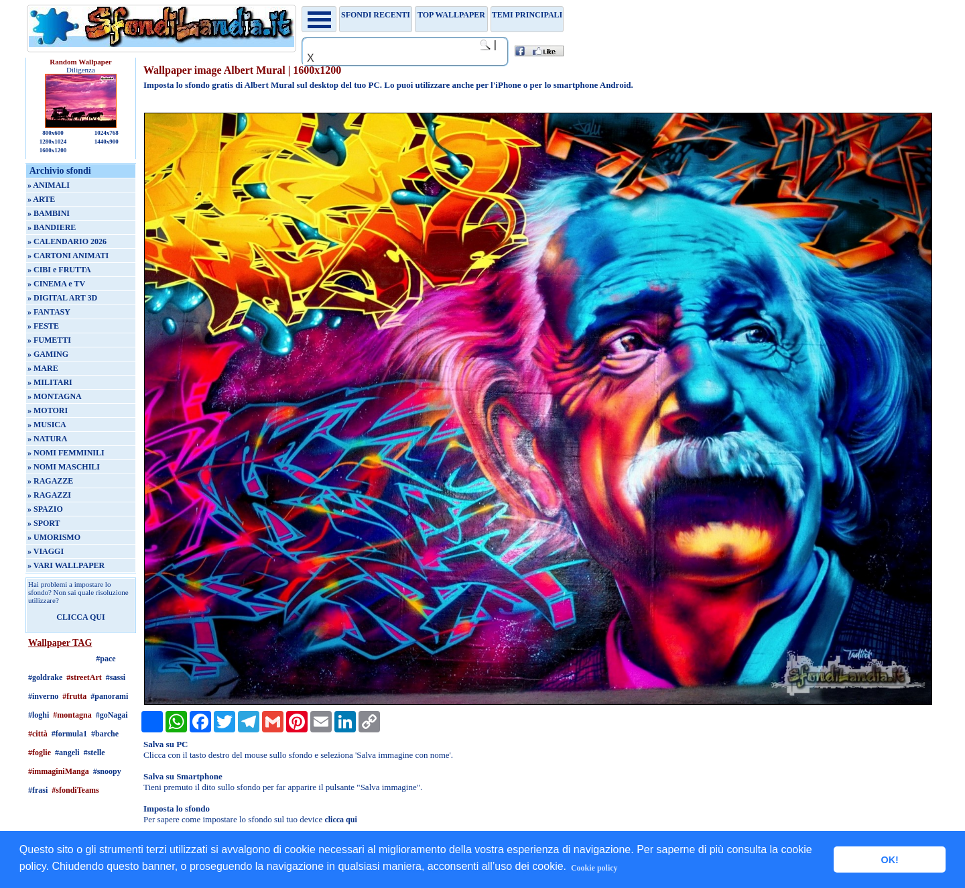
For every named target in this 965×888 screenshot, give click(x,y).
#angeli (67, 752)
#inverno (43, 696)
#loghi (38, 715)
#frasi (38, 790)
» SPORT (43, 523)
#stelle (94, 752)
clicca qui (340, 819)
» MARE (42, 368)
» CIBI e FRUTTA (59, 269)
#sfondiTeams (75, 790)
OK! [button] (889, 859)
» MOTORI (47, 410)
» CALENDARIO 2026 (67, 241)
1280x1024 (53, 141)
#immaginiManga (58, 771)
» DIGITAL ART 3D (62, 297)
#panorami (109, 696)
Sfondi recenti (375, 14)
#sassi (115, 677)
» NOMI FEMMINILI (66, 452)
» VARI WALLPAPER (66, 565)
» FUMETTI (49, 340)
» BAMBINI (48, 213)
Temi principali (527, 14)
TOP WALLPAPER (451, 14)
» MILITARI (49, 382)
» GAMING (47, 354)
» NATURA (47, 438)
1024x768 (106, 132)
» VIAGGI (45, 551)
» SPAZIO (45, 509)
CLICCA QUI (80, 617)
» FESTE (43, 326)
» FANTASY (48, 312)
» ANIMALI (48, 185)
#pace (105, 658)
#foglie (39, 752)
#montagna (72, 715)
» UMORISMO (53, 537)
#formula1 (69, 733)
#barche (105, 733)
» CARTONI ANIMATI (68, 255)
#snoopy (107, 771)
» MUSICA (46, 424)
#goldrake (45, 677)
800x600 (53, 132)
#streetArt (83, 677)
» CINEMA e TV (56, 283)
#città (38, 733)
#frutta (74, 696)
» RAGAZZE (50, 481)
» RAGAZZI (49, 495)
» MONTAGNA (54, 396)
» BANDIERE (51, 227)
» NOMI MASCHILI (63, 466)
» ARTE (41, 199)
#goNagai (112, 715)
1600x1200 (53, 150)
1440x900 (106, 141)
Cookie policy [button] (594, 868)
